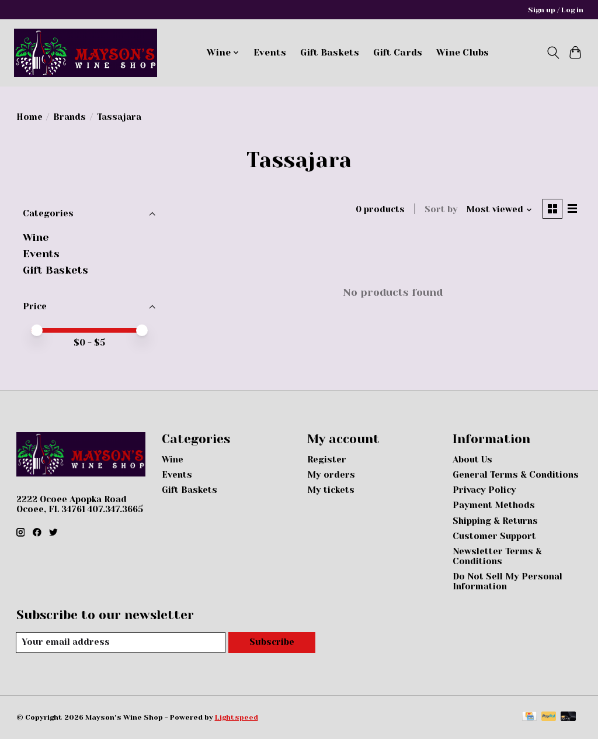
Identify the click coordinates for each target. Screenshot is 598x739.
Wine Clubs (462, 52)
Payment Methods (494, 505)
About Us (472, 460)
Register (326, 460)
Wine (36, 237)
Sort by (440, 210)
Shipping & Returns (495, 521)
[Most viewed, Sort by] (498, 210)
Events (269, 52)
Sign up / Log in (555, 10)
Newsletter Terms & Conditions (497, 557)
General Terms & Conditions (516, 475)
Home (29, 117)
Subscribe (271, 643)
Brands (69, 117)
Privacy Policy (484, 490)
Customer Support (494, 536)
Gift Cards (397, 52)
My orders (331, 475)
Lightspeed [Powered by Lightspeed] (236, 717)
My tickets (330, 490)
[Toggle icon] (552, 52)
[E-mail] (120, 642)
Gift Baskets (329, 52)
